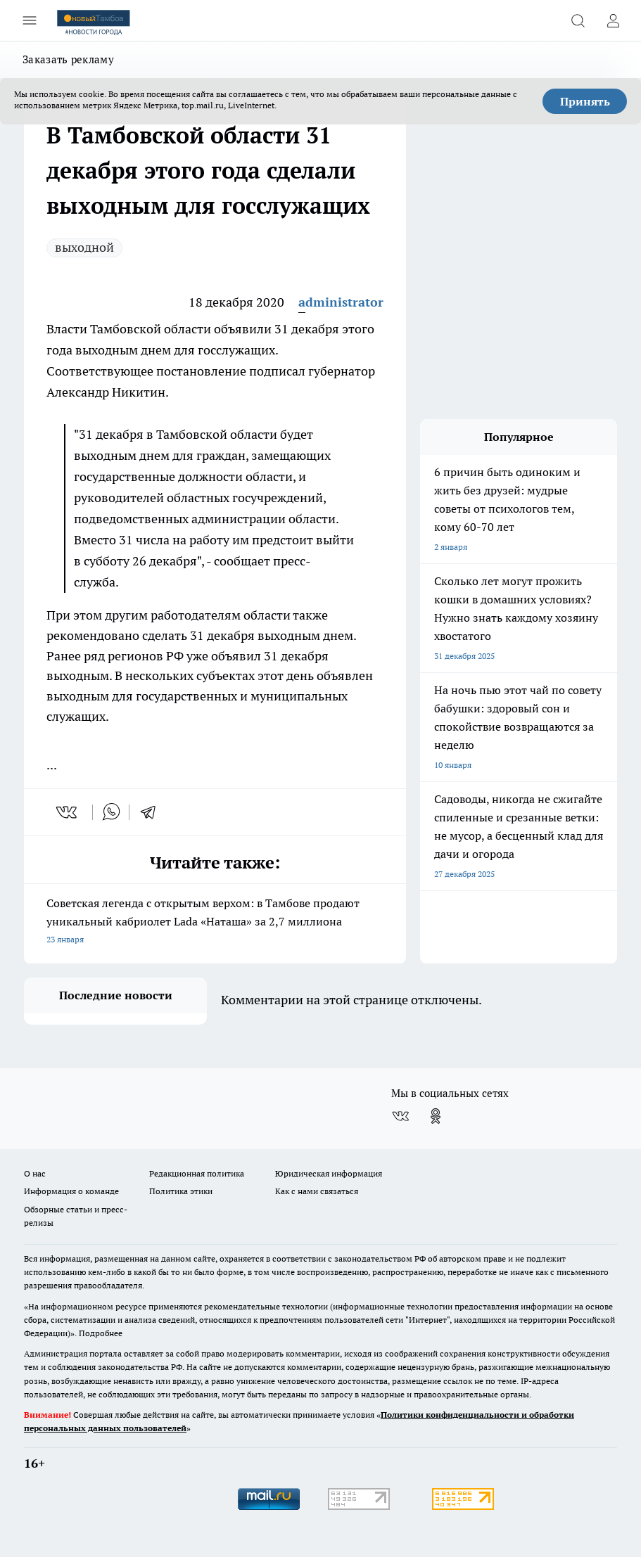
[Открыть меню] (29, 20)
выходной (84, 247)
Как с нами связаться (316, 1191)
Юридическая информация (328, 1173)
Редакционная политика (196, 1173)
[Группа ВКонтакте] (400, 1116)
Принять (585, 101)
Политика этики (180, 1191)
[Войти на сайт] (613, 20)
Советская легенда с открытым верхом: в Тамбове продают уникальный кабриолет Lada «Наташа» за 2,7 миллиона (214, 922)
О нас (35, 1173)
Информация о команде (71, 1191)
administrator (340, 302)
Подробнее (100, 1333)
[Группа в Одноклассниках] (435, 1116)
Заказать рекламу (68, 59)
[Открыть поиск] (578, 20)
